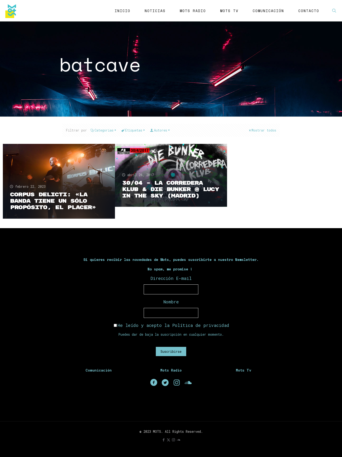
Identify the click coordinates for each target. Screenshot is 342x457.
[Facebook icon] (163, 439)
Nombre (171, 301)
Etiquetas (133, 130)
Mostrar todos (262, 130)
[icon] (178, 439)
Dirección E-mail (171, 278)
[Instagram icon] (173, 439)
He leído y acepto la (171, 325)
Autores (160, 130)
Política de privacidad (200, 325)
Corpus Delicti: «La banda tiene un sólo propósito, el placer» (53, 201)
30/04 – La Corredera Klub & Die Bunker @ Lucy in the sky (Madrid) (170, 189)
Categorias (103, 130)
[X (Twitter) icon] (168, 439)
